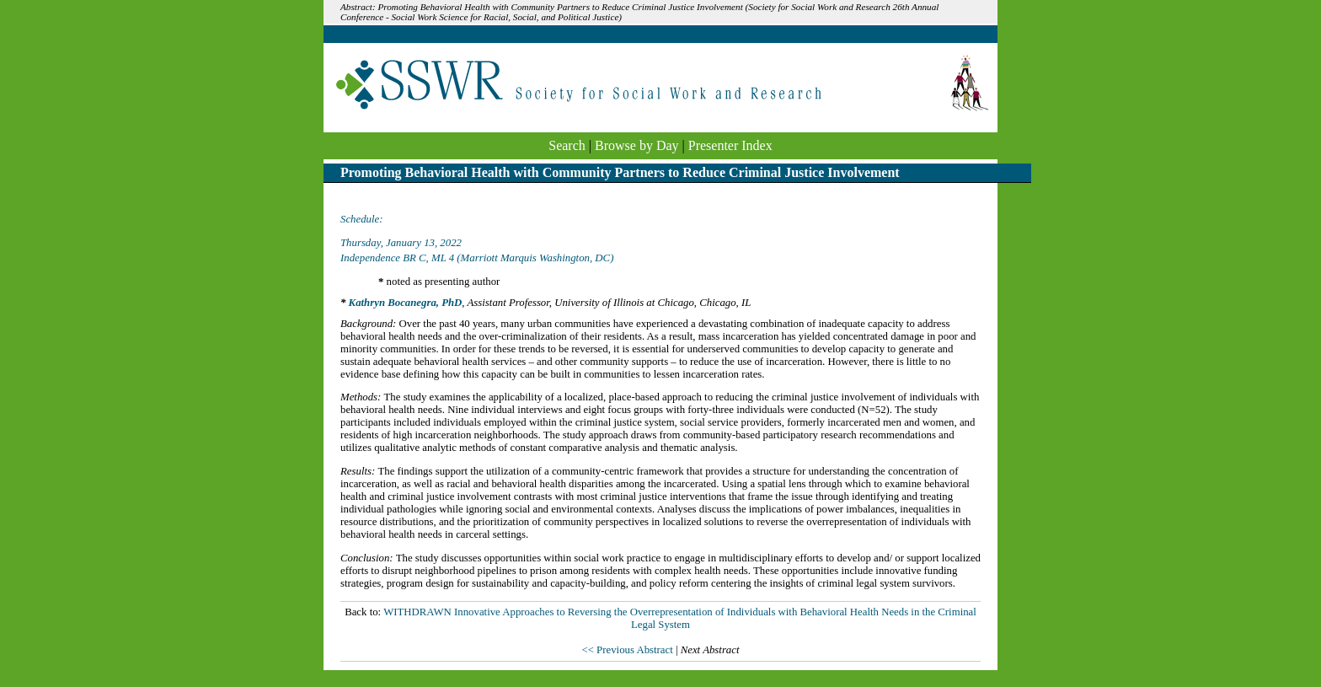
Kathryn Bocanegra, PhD (406, 303)
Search (567, 145)
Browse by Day (637, 145)
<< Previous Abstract (628, 650)
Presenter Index (730, 145)
